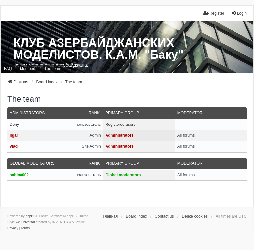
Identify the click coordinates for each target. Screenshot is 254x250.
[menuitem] (12, 228)
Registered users (121, 124)
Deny (14, 124)
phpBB (31, 216)
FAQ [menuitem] (8, 68)
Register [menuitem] (213, 13)
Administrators (27, 113)
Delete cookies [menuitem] (195, 216)
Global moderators (32, 163)
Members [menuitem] (28, 68)
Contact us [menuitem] (164, 216)
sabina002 (19, 175)
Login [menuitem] (239, 13)
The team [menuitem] (52, 68)
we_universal (25, 222)
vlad (14, 146)
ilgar (14, 135)
